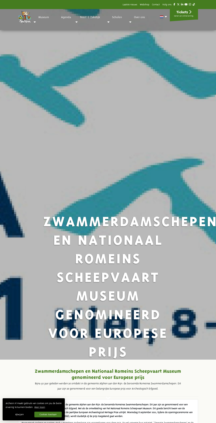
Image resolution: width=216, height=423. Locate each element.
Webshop (144, 4)
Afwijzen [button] (19, 414)
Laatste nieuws (130, 4)
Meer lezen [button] (39, 407)
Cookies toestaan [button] (48, 414)
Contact (156, 4)
